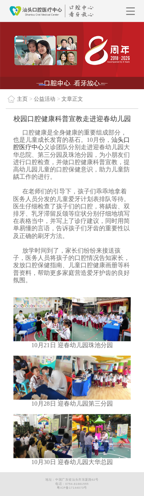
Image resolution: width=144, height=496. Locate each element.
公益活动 (44, 99)
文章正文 (72, 99)
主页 (17, 99)
